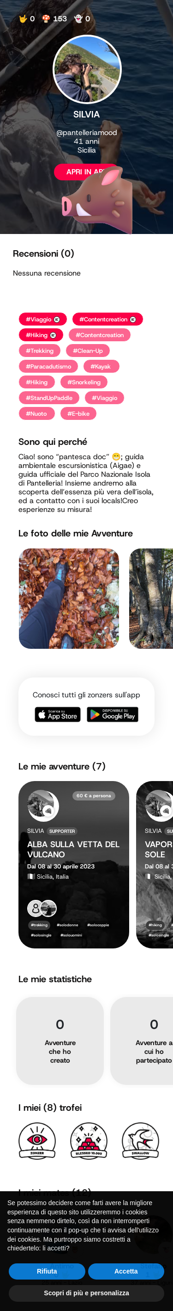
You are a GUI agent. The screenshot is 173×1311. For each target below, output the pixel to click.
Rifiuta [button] (47, 1292)
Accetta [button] (126, 1292)
